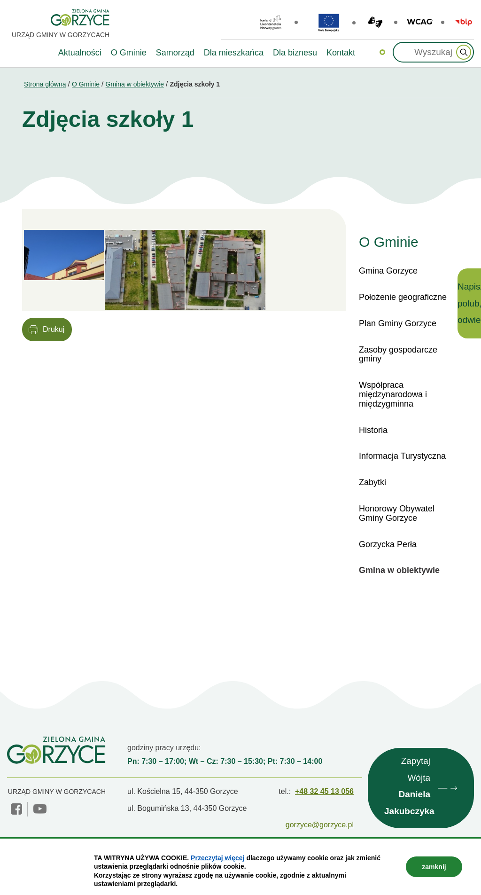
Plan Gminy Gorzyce (397, 323)
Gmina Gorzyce (388, 270)
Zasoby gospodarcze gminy (398, 354)
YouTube (40, 809)
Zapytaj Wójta (409, 788)
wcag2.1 (420, 22)
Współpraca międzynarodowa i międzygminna (393, 394)
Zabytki (372, 482)
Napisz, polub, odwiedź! (469, 303)
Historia (373, 430)
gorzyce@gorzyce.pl (320, 825)
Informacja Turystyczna (402, 456)
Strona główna (45, 84)
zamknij (434, 867)
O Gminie (86, 84)
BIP (463, 22)
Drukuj (53, 329)
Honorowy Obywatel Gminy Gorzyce (396, 513)
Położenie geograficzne (403, 297)
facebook (17, 809)
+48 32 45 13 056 (324, 791)
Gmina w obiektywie (135, 84)
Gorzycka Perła (388, 544)
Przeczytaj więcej (217, 858)
